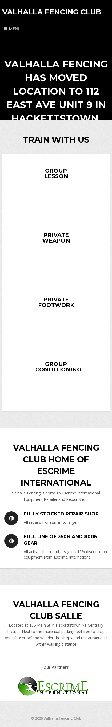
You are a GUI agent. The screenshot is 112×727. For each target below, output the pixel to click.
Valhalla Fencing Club (51, 11)
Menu (15, 28)
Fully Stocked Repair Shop (61, 514)
